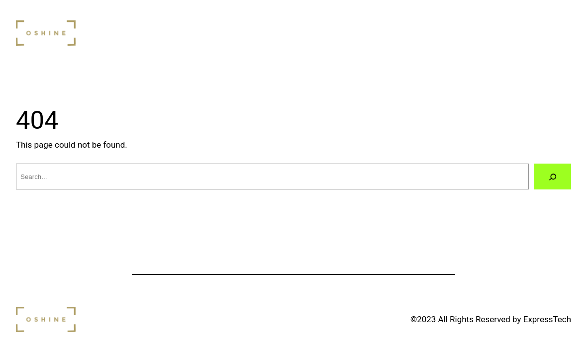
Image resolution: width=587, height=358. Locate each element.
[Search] (552, 176)
